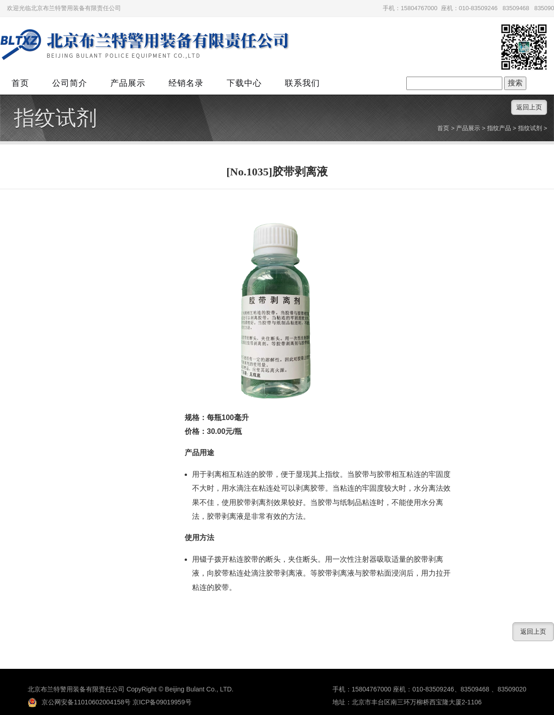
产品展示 (127, 83)
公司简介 (69, 83)
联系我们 (302, 83)
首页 (20, 83)
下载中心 (244, 83)
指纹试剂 (55, 118)
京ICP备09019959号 (162, 702)
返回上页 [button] (529, 107)
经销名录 (186, 83)
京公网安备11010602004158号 (79, 702)
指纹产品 (499, 128)
